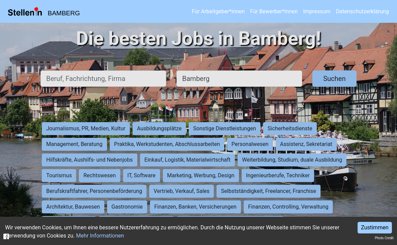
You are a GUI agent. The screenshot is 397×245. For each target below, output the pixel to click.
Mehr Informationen (100, 235)
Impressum (317, 11)
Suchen (334, 79)
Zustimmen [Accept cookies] (375, 227)
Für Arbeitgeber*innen (218, 11)
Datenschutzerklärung (362, 11)
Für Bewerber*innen (274, 11)
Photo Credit (384, 238)
